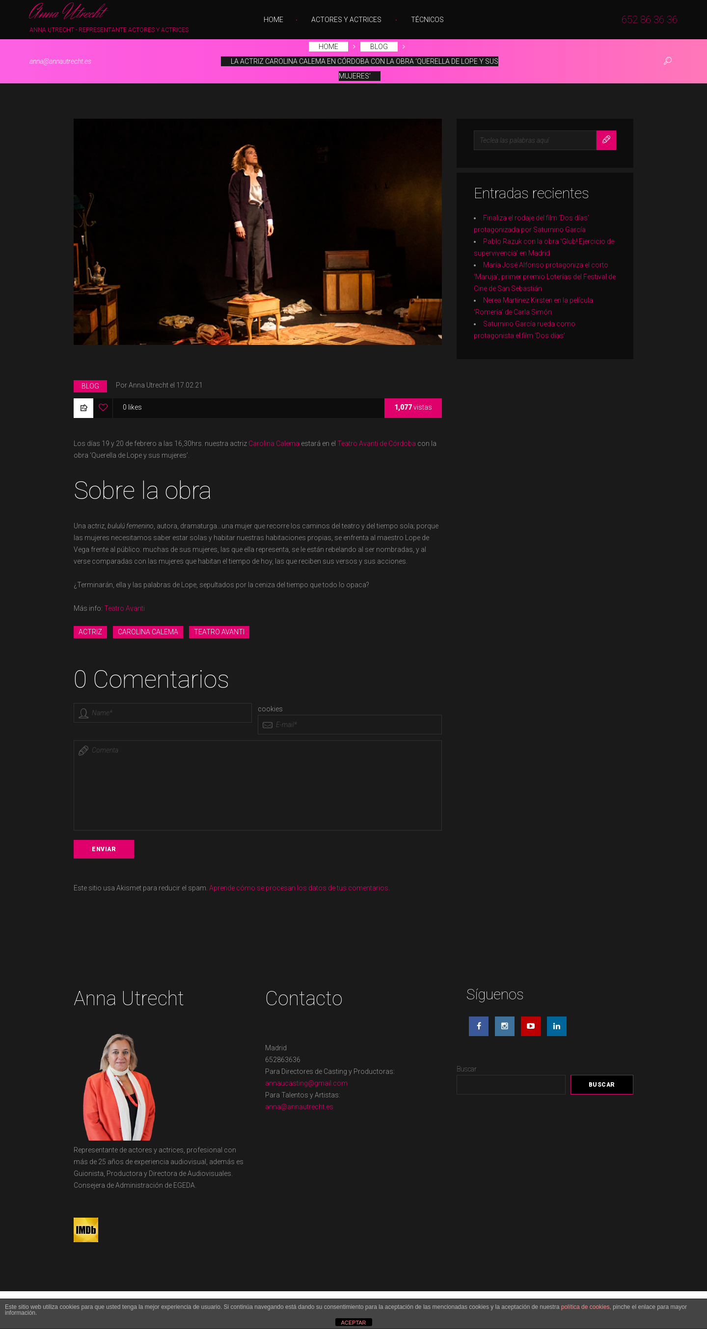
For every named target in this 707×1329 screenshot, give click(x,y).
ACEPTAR (353, 1323)
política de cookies (585, 1306)
